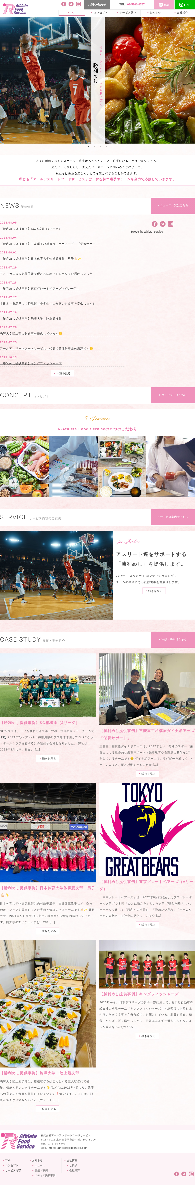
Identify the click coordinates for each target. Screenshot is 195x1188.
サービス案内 (127, 12)
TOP (73, 12)
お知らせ (154, 12)
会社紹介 (182, 12)
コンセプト (100, 12)
